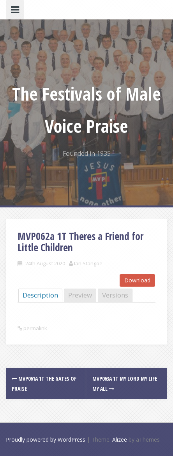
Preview (80, 295)
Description (40, 295)
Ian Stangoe (88, 263)
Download (137, 280)
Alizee (119, 439)
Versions (115, 295)
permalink (34, 328)
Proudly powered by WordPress (45, 439)
